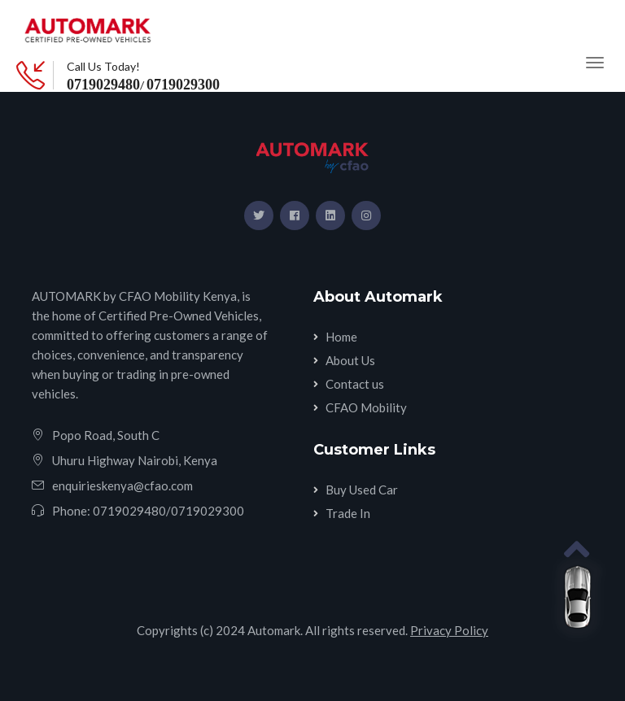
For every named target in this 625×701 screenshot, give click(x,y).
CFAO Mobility (366, 407)
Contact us (355, 384)
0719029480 (103, 84)
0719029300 (183, 84)
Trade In (348, 513)
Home (341, 336)
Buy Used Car (362, 489)
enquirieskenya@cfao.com (122, 485)
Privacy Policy (449, 630)
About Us (350, 360)
